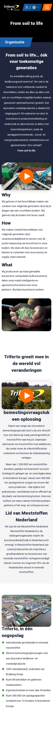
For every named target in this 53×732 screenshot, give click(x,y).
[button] (35, 7)
